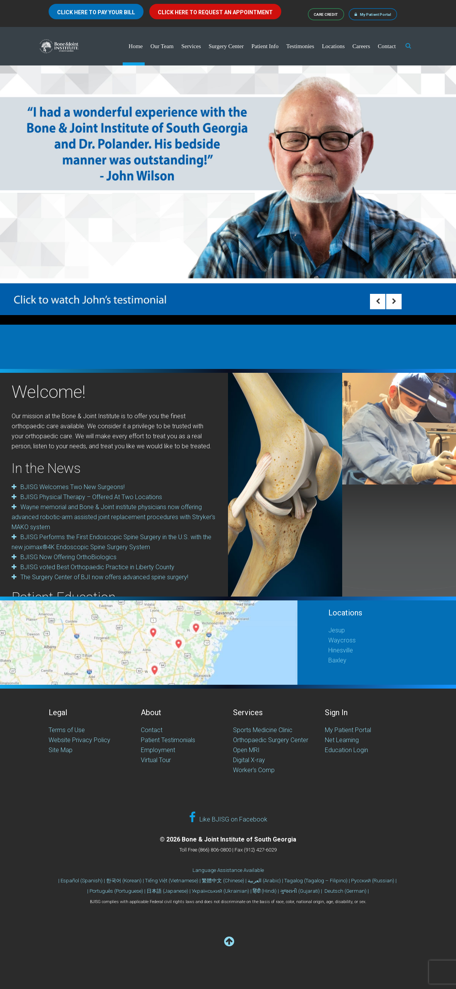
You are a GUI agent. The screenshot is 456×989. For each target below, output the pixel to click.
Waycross (342, 640)
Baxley (337, 660)
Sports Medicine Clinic (262, 730)
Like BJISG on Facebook (228, 817)
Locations (333, 46)
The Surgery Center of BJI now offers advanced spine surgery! (104, 577)
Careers (361, 46)
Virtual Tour (156, 760)
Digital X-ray (249, 760)
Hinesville (340, 650)
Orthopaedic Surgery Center (270, 740)
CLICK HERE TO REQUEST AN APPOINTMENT (215, 12)
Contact (387, 46)
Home (135, 46)
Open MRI (246, 750)
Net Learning (342, 740)
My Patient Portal (373, 14)
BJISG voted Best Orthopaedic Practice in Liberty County (97, 567)
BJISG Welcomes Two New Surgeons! (72, 487)
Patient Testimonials (168, 740)
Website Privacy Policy (79, 740)
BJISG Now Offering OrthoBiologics (68, 557)
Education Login (346, 750)
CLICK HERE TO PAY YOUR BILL (96, 12)
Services (191, 46)
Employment (158, 750)
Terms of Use (67, 730)
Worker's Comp (254, 770)
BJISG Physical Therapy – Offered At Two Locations (91, 497)
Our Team (162, 46)
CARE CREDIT (326, 14)
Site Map (61, 750)
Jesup (336, 630)
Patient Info (265, 46)
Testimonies (300, 46)
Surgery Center (226, 46)
